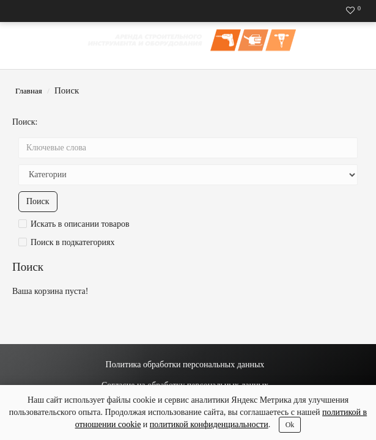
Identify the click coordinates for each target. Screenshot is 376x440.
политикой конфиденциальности (209, 424)
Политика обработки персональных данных (185, 364)
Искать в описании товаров (74, 224)
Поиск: (25, 122)
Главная (28, 90)
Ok (290, 424)
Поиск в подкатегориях (66, 242)
